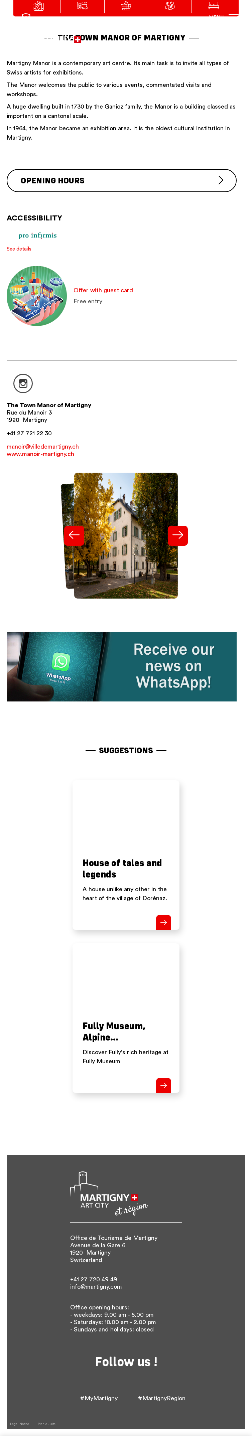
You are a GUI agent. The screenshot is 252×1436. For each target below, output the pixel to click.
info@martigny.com (96, 1287)
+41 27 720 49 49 (93, 1279)
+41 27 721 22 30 (29, 433)
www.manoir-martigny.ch (40, 454)
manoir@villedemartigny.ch (43, 447)
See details (19, 249)
